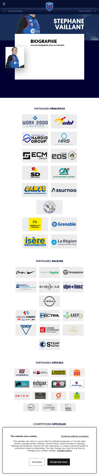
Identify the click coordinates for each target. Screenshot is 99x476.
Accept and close (58, 462)
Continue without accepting (75, 436)
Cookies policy (64, 451)
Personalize (37, 462)
